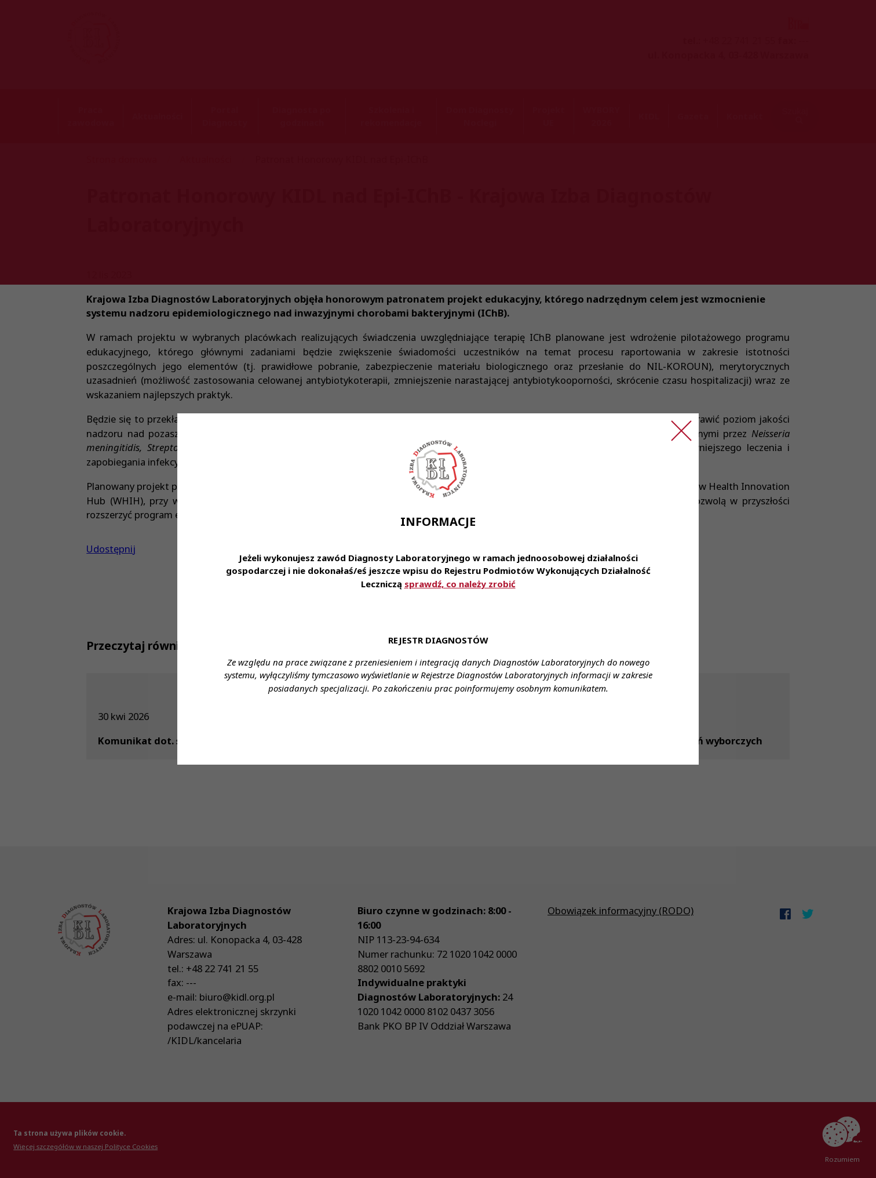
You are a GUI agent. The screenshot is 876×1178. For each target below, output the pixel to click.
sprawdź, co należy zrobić (460, 584)
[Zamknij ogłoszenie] (681, 430)
